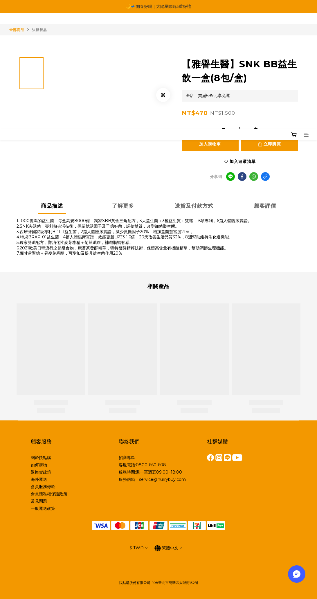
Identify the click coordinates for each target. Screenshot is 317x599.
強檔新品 (39, 30)
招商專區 (127, 457)
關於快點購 (41, 457)
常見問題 (39, 501)
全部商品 (16, 30)
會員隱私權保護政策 (49, 494)
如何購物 (39, 464)
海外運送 (39, 479)
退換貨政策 (41, 472)
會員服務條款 (43, 486)
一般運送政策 (43, 508)
